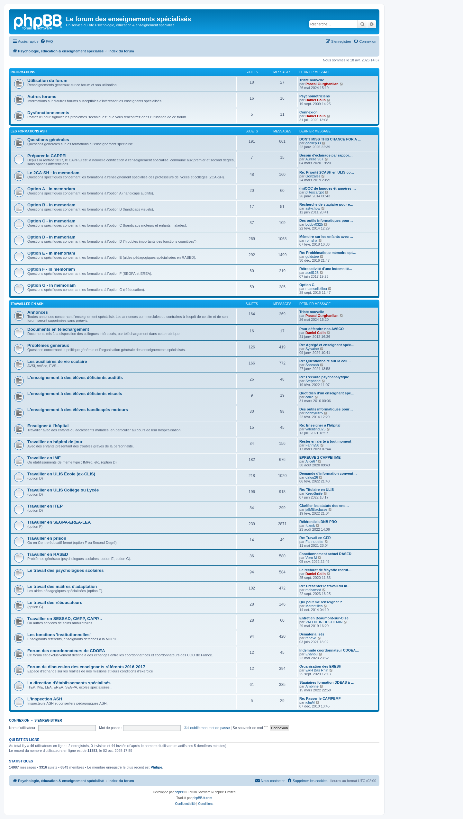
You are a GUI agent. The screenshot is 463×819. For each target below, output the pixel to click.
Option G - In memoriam (51, 285)
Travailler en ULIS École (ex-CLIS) (61, 474)
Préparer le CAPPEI (47, 155)
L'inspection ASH (44, 699)
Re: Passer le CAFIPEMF (319, 698)
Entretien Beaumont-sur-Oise (324, 618)
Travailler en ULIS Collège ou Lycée (63, 490)
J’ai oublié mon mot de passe (207, 728)
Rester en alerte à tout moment (325, 441)
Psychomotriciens (314, 96)
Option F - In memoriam (51, 269)
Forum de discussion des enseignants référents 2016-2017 (86, 666)
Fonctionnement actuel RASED (325, 554)
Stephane (313, 381)
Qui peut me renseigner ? (320, 602)
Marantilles (313, 606)
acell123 (312, 272)
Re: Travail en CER (315, 538)
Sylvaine (312, 349)
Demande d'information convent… (328, 473)
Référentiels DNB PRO (318, 522)
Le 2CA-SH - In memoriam (53, 172)
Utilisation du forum (47, 80)
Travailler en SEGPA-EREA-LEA (59, 522)
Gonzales (312, 176)
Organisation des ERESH (320, 666)
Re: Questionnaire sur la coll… (325, 361)
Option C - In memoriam (51, 221)
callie (309, 397)
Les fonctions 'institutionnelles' (59, 634)
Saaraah (312, 365)
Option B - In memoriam (51, 205)
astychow (312, 208)
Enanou (311, 654)
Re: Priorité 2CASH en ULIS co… (326, 172)
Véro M (311, 558)
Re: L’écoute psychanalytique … (326, 377)
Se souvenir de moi (250, 728)
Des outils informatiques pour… (326, 220)
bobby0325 (314, 224)
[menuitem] (46, 41)
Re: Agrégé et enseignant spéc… (326, 345)
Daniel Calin (315, 100)
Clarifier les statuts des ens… (324, 506)
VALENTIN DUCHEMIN (323, 622)
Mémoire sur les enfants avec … (326, 237)
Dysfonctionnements (48, 112)
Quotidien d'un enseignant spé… (326, 393)
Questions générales (48, 139)
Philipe (156, 767)
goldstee (312, 256)
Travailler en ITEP (45, 506)
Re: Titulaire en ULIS (316, 489)
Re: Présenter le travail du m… (325, 586)
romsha (311, 240)
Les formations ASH (29, 131)
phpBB (179, 792)
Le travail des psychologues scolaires (65, 570)
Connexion (308, 112)
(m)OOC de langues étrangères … (327, 188)
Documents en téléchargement (58, 329)
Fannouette (314, 542)
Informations (23, 72)
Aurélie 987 (314, 159)
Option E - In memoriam (51, 253)
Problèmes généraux (48, 345)
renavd (310, 638)
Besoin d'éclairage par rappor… (326, 155)
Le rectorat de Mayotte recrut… (325, 570)
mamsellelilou (316, 289)
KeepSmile (313, 493)
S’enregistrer (48, 720)
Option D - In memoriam (51, 237)
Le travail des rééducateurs (54, 602)
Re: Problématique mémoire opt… (327, 253)
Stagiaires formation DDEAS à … (326, 682)
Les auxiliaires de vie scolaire (57, 361)
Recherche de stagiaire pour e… (326, 204)
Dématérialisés (311, 634)
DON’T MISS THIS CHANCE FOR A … (330, 139)
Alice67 (311, 461)
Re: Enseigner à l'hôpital (319, 425)
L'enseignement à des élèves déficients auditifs (75, 377)
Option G (306, 285)
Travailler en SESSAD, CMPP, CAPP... (64, 618)
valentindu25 (315, 429)
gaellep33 (313, 143)
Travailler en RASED (47, 554)
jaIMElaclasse (316, 509)
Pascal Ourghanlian (322, 84)
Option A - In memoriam (51, 188)
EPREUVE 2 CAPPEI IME (319, 457)
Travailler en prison (46, 538)
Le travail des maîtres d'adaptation (62, 586)
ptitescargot (314, 192)
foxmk (310, 525)
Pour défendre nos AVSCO (321, 329)
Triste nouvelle (311, 80)
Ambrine (312, 686)
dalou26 (311, 477)
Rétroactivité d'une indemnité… (325, 269)
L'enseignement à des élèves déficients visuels (74, 393)
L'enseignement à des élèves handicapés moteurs (77, 409)
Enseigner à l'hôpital (47, 425)
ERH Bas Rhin (316, 670)
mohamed (313, 590)
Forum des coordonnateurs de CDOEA (66, 650)
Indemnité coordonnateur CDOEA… (329, 650)
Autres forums (41, 96)
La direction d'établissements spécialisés (69, 682)
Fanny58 (312, 445)
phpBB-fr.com (202, 798)
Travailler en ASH (27, 304)
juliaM (310, 702)
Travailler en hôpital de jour (54, 441)
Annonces (37, 312)
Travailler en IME (44, 457)
